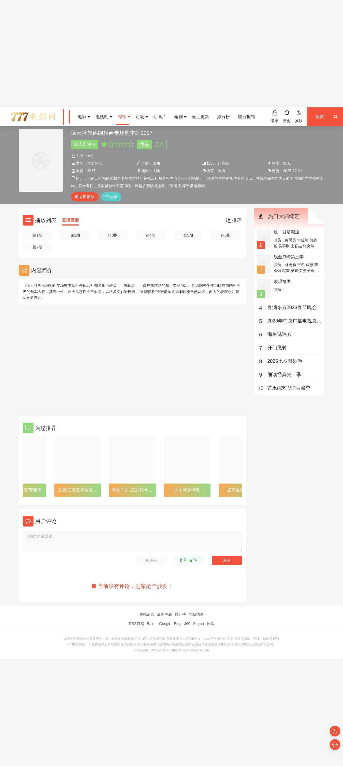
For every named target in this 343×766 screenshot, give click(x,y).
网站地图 (196, 614)
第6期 (225, 235)
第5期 (188, 235)
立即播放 (84, 197)
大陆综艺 (94, 163)
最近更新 (200, 116)
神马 (210, 624)
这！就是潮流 (187, 490)
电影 (84, 116)
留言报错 (246, 116)
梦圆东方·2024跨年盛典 (132, 491)
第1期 (37, 235)
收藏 (111, 197)
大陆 (156, 171)
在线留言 (146, 614)
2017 (91, 171)
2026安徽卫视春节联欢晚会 (78, 491)
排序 (234, 220)
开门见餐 (277, 347)
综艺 (124, 116)
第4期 (150, 235)
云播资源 (70, 220)
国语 (221, 171)
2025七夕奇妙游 (284, 361)
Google (165, 624)
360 (187, 624)
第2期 (75, 235)
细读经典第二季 (284, 374)
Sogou (198, 624)
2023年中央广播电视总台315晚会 (294, 321)
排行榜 (223, 116)
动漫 (141, 116)
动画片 (159, 116)
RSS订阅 (136, 624)
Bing (177, 624)
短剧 (180, 116)
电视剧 (103, 116)
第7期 (37, 247)
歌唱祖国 (282, 281)
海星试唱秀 (279, 334)
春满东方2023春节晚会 (292, 307)
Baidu (151, 624)
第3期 (113, 235)
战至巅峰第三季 (289, 257)
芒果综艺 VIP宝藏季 (23, 490)
